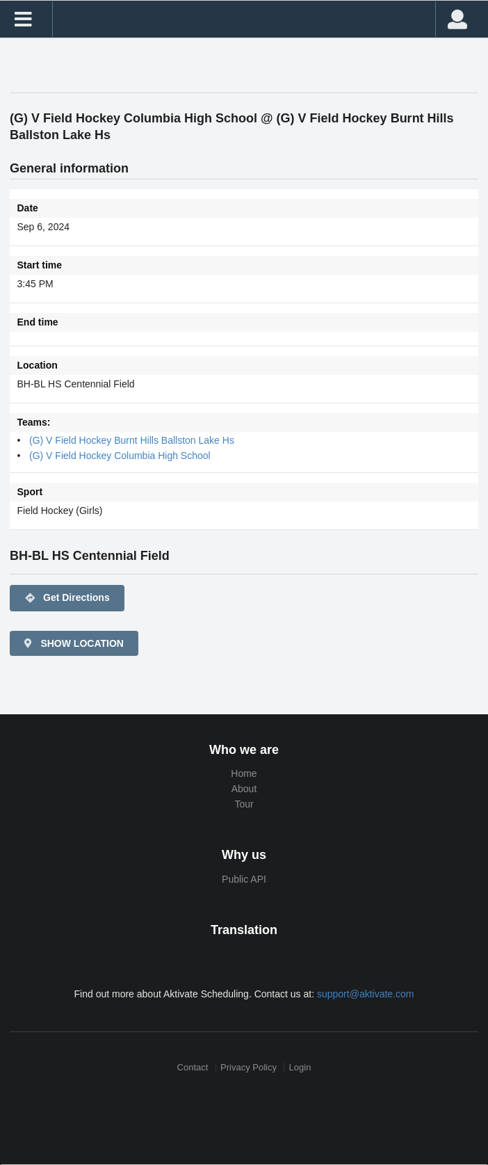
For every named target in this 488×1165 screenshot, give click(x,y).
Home (244, 773)
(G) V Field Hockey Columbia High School (120, 455)
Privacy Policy (248, 1067)
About (244, 788)
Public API (244, 879)
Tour (243, 804)
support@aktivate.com (365, 993)
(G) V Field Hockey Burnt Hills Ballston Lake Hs (131, 440)
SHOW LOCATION (73, 643)
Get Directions (67, 598)
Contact (193, 1067)
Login (300, 1067)
